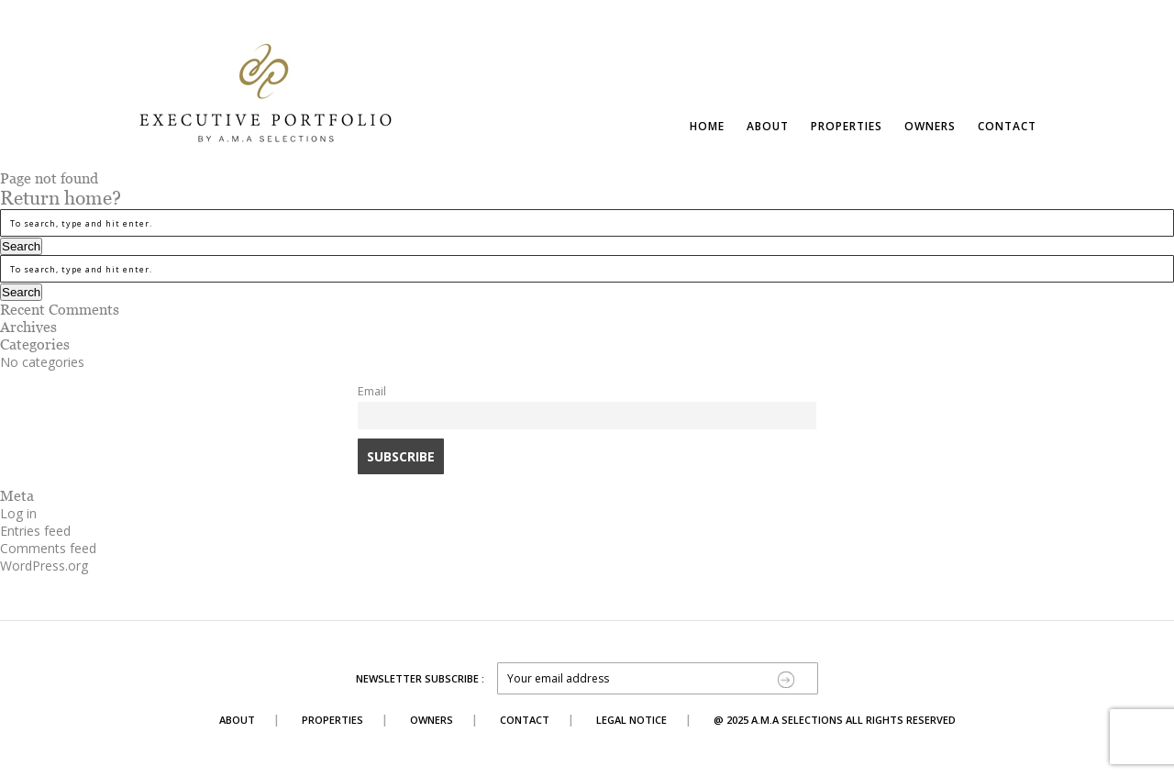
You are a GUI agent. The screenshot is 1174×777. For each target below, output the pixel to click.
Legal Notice (631, 720)
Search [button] (21, 246)
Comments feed (48, 548)
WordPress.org (44, 565)
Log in (18, 513)
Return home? (60, 198)
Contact (1007, 126)
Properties (846, 126)
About (768, 126)
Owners (930, 126)
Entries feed (35, 530)
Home (707, 126)
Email (372, 391)
